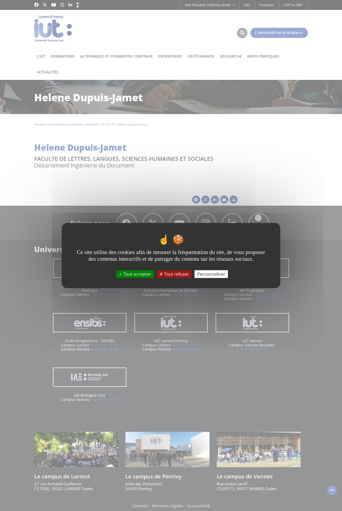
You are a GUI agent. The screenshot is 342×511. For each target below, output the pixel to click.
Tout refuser (174, 274)
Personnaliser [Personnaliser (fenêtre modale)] (211, 274)
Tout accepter (135, 274)
